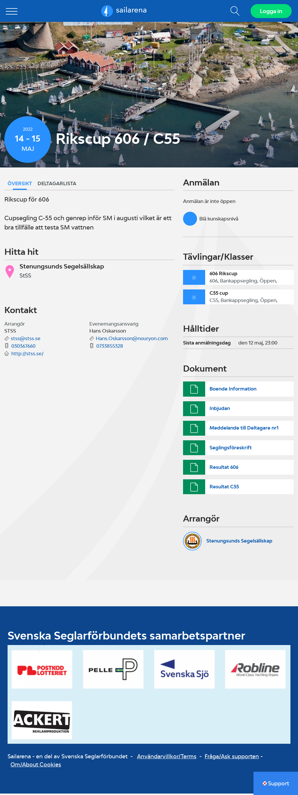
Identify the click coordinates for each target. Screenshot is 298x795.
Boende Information (233, 390)
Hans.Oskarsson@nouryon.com (132, 340)
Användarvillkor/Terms (166, 757)
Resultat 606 (224, 468)
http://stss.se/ (27, 355)
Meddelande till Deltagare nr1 (244, 429)
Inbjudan (220, 410)
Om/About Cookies (35, 766)
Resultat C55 (224, 488)
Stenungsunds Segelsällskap (239, 542)
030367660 (23, 347)
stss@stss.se (25, 340)
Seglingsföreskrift (231, 449)
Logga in (270, 11)
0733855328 (109, 347)
